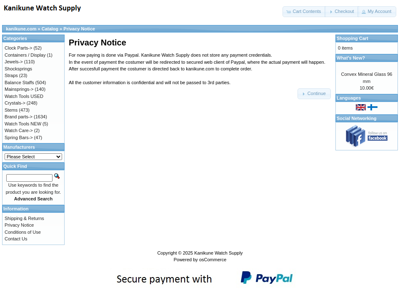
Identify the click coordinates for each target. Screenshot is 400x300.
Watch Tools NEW (23, 123)
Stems (11, 110)
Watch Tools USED (24, 96)
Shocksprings (18, 68)
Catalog (50, 28)
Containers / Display (25, 55)
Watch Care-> (19, 130)
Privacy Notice (79, 28)
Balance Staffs (19, 82)
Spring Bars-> (19, 137)
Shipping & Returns (24, 218)
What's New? (351, 57)
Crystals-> (15, 102)
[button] (304, 11)
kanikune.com (21, 28)
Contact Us (16, 238)
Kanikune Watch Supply (218, 252)
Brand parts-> (18, 116)
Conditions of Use (23, 232)
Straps (11, 75)
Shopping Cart (352, 38)
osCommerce (212, 259)
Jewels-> (14, 61)
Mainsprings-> (19, 89)
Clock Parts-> (18, 47)
